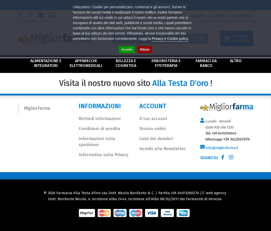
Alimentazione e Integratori (45, 63)
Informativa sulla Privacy (103, 154)
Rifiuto (145, 49)
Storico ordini (152, 128)
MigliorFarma (37, 108)
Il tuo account (153, 118)
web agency (216, 193)
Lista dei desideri (156, 138)
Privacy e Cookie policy (170, 39)
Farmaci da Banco (206, 63)
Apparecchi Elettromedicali (86, 63)
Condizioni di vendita (99, 128)
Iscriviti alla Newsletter (162, 148)
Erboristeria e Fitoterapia (166, 63)
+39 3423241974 (235, 139)
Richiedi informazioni (99, 118)
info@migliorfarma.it (221, 148)
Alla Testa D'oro (180, 83)
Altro (236, 60)
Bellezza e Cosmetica (125, 63)
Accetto (126, 49)
